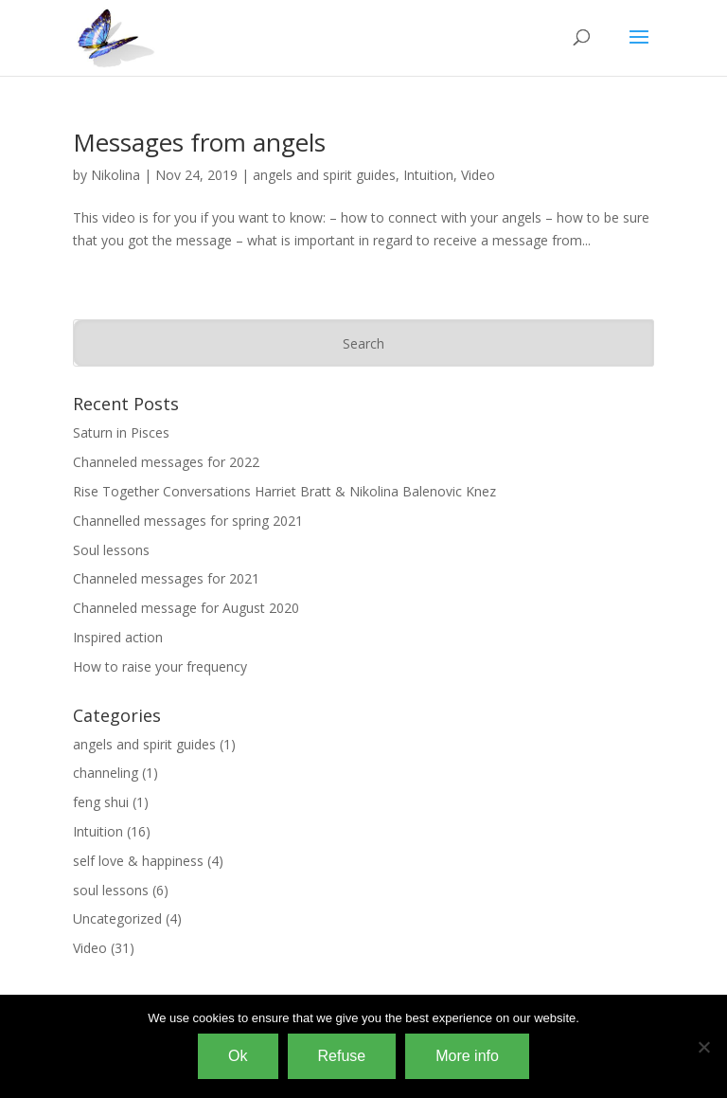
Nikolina (115, 175)
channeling (105, 773)
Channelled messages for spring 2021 (188, 521)
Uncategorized (117, 918)
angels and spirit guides (324, 175)
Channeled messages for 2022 (166, 462)
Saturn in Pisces (121, 432)
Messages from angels (199, 142)
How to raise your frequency (160, 666)
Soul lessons (111, 550)
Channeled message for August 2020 (186, 608)
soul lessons (111, 890)
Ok (237, 1056)
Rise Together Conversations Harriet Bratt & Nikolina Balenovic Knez (284, 491)
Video (478, 175)
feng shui (101, 802)
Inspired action (118, 637)
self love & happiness (138, 861)
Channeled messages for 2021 (166, 578)
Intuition (428, 175)
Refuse (342, 1056)
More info (467, 1056)
